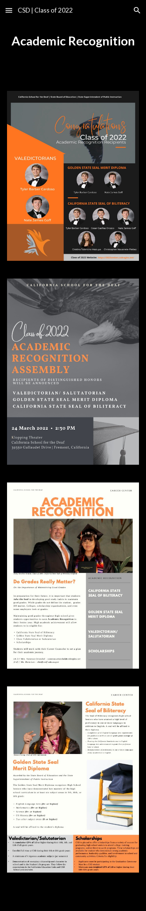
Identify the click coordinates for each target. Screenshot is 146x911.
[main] (73, 41)
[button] (9, 10)
